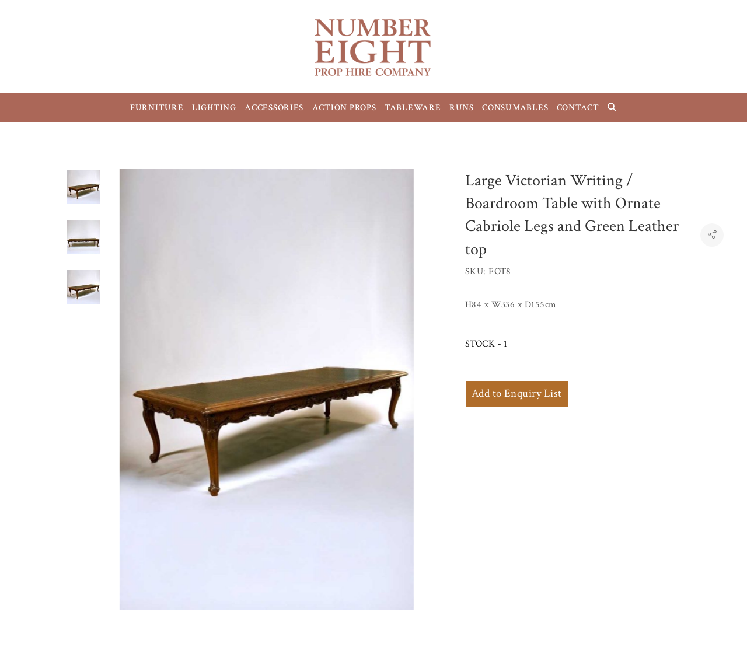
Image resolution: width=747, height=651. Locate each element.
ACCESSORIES (274, 107)
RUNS (461, 107)
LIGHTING (214, 107)
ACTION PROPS (344, 107)
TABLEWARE (413, 107)
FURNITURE (157, 107)
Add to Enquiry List (517, 393)
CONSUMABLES (515, 107)
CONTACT (578, 107)
